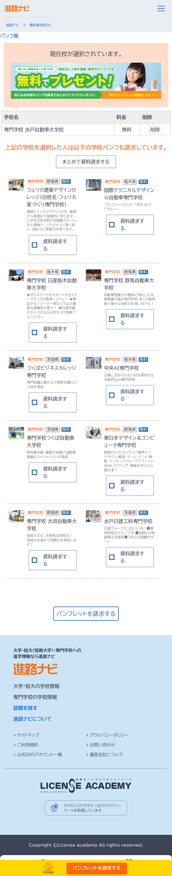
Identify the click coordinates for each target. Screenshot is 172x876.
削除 (155, 129)
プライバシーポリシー (107, 735)
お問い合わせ (100, 745)
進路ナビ (12, 25)
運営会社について (104, 754)
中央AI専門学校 (121, 367)
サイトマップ (26, 735)
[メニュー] (161, 8)
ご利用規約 (25, 745)
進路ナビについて (32, 718)
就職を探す (25, 708)
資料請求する (55, 245)
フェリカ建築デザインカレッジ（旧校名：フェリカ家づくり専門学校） (51, 197)
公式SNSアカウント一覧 (37, 754)
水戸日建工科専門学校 (128, 521)
